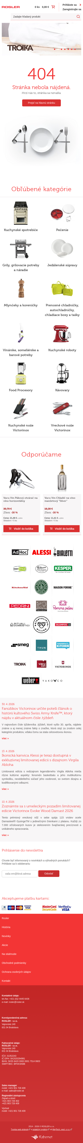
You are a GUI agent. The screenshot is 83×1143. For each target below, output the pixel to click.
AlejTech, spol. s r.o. (61, 1129)
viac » (5, 738)
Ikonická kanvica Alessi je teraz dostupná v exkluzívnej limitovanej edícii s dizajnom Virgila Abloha (40, 760)
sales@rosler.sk (16, 1091)
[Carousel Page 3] (61, 49)
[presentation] (29, 885)
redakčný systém (39, 1129)
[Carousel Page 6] (71, 49)
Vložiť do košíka (25, 528)
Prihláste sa (70, 4)
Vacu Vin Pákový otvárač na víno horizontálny (22, 499)
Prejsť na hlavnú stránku (41, 102)
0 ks (37, 7)
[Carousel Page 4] (64, 49)
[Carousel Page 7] (75, 49)
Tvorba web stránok (19, 1129)
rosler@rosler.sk (16, 1002)
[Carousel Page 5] (68, 49)
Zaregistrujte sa (72, 9)
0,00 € (45, 7)
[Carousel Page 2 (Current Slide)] (58, 49)
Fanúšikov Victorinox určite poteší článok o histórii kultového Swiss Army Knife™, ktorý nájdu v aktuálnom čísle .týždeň (37, 713)
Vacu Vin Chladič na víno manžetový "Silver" (61, 499)
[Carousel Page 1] (54, 49)
